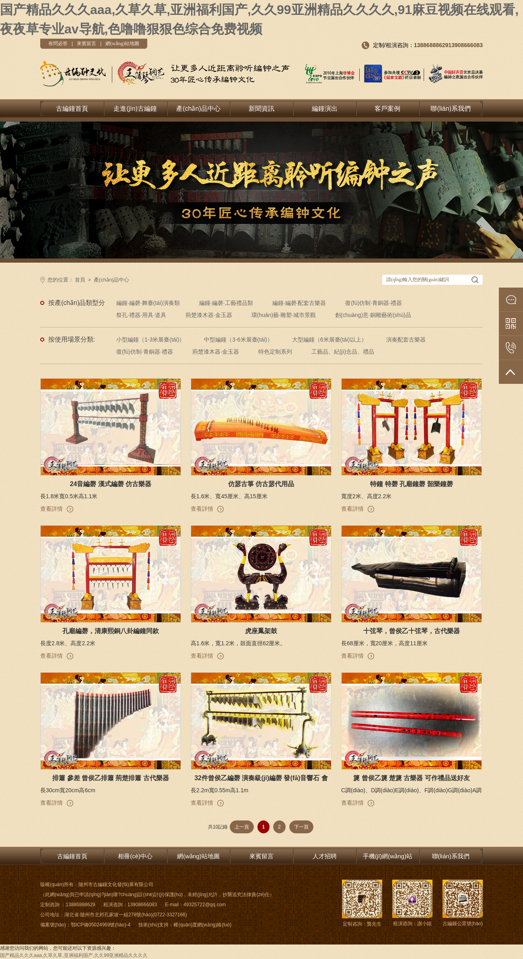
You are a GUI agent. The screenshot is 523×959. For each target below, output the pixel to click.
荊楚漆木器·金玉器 (208, 315)
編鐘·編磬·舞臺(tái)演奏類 (148, 303)
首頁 (80, 280)
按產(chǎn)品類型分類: (76, 304)
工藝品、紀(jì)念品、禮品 (342, 351)
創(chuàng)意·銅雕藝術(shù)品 (373, 315)
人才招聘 (325, 856)
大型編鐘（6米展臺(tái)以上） (329, 339)
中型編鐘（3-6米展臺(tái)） (238, 339)
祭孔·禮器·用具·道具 (141, 315)
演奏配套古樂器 (406, 339)
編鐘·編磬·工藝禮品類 (226, 303)
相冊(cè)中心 (135, 856)
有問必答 (58, 43)
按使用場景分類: (71, 339)
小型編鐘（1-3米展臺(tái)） (150, 339)
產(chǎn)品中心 (198, 108)
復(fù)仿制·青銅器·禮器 (373, 303)
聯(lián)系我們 (450, 108)
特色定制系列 (275, 351)
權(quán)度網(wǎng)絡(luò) (202, 925)
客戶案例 (387, 108)
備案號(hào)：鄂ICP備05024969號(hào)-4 (85, 925)
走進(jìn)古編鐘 (135, 108)
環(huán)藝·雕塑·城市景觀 (283, 315)
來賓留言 (86, 43)
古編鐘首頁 (72, 108)
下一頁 (301, 827)
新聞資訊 (261, 108)
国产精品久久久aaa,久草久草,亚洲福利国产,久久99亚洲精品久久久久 (74, 955)
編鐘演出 (325, 108)
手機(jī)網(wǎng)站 (387, 856)
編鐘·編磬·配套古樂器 (299, 303)
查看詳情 (51, 508)
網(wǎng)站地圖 (122, 43)
